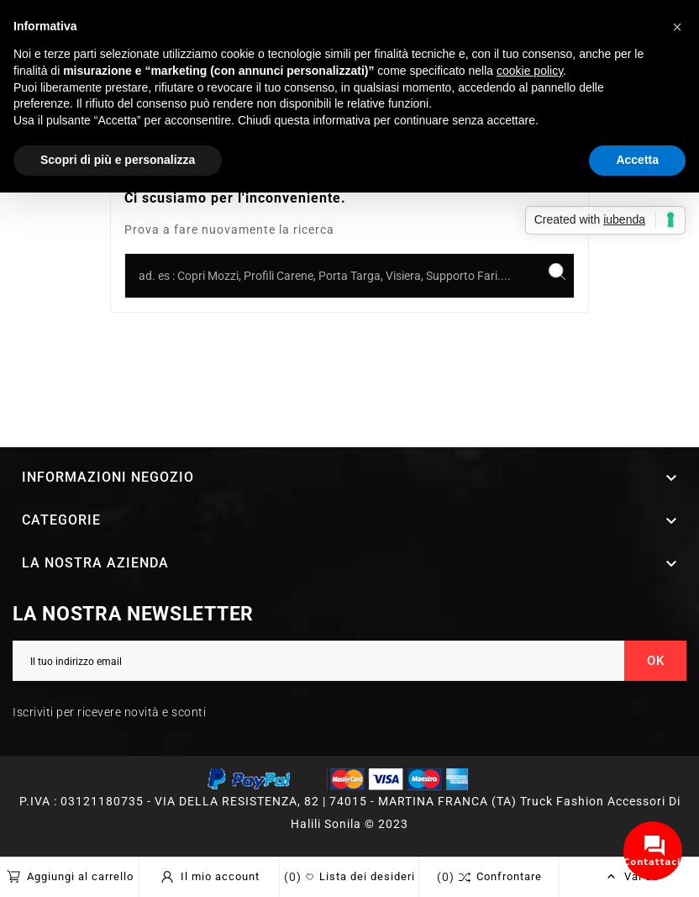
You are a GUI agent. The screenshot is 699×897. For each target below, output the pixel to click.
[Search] (557, 271)
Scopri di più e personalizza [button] (117, 159)
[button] (677, 26)
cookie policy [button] (530, 70)
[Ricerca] (332, 276)
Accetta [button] (637, 159)
